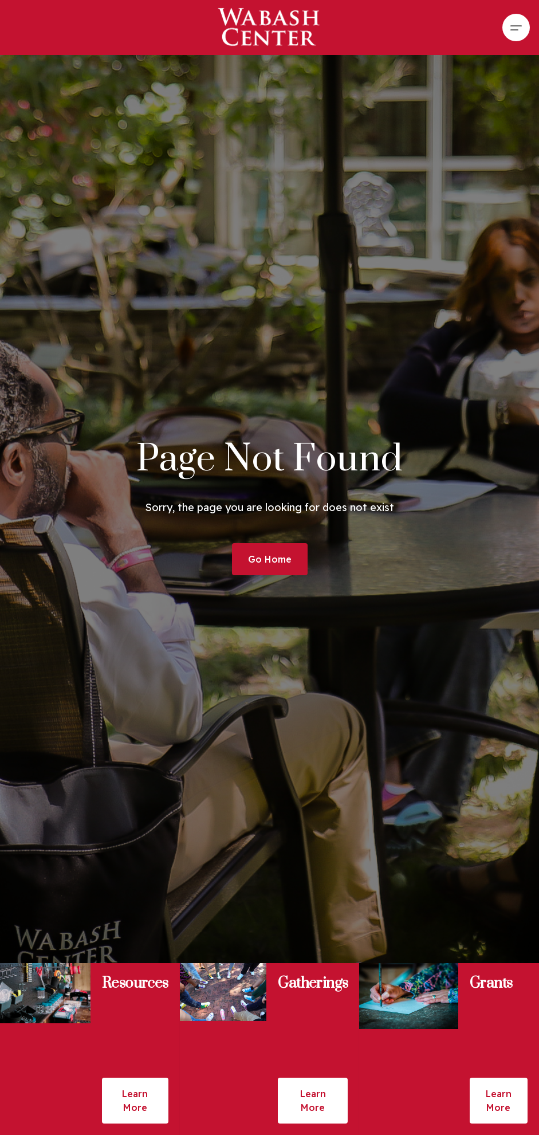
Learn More (135, 1100)
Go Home (270, 559)
